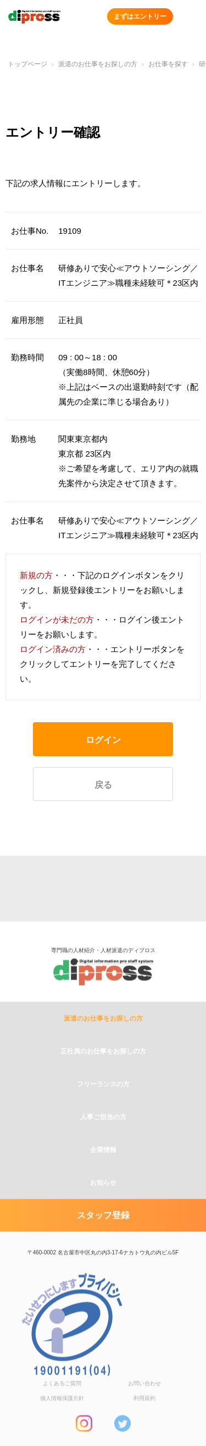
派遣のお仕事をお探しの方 (97, 64)
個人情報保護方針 (62, 1421)
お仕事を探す (168, 64)
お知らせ (103, 1205)
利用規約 (144, 1421)
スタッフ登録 (103, 1238)
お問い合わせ (144, 1406)
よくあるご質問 (62, 1406)
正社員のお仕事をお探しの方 (103, 1074)
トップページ (27, 64)
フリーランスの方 (103, 1107)
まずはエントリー (140, 16)
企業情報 (103, 1173)
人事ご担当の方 (103, 1140)
